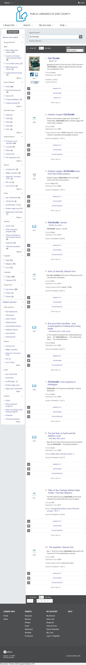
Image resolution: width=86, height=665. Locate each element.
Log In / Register (53, 636)
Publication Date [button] (9, 110)
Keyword (28, 616)
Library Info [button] (10, 25)
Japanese (9, 280)
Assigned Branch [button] (9, 42)
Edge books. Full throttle (14, 212)
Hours (5, 619)
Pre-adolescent (11, 157)
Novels (8, 296)
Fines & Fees (51, 626)
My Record (50, 616)
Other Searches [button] (9, 307)
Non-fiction (10, 289)
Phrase (27, 622)
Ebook (8, 96)
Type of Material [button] (9, 82)
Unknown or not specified (11, 142)
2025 (8, 115)
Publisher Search (12, 330)
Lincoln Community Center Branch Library (13, 57)
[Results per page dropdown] (41, 48)
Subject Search (11, 322)
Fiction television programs (11, 230)
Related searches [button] (10, 302)
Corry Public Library (13, 63)
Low (7, 267)
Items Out (50, 619)
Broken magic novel (13, 208)
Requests (50, 622)
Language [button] (7, 272)
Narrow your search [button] (10, 37)
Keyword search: (34, 32)
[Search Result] (34, 64)
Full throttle (10, 201)
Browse (28, 619)
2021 (8, 129)
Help (70, 611)
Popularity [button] (7, 256)
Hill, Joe (8, 182)
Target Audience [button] (9, 137)
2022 (8, 126)
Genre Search (10, 333)
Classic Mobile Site (73, 656)
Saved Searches (52, 629)
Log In (82, 3)
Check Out (44, 97)
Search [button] (27, 25)
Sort (68, 48)
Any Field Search (11, 312)
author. (56, 225)
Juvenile (9, 147)
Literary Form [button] (8, 285)
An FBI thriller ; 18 (12, 205)
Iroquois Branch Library (14, 73)
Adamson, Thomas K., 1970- (13, 178)
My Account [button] (46, 25)
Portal (5, 616)
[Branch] (8, 3)
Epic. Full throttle (11, 198)
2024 (8, 118)
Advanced (29, 629)
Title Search (10, 315)
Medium (9, 264)
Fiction (8, 226)
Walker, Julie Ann (12, 173)
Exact (27, 626)
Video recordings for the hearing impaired (13, 236)
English (8, 277)
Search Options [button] (36, 41)
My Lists (49, 633)
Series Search (10, 337)
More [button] (64, 25)
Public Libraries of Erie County (50, 14)
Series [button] (6, 193)
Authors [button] (6, 165)
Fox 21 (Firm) (10, 186)
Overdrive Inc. (10, 169)
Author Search (11, 319)
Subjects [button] (7, 221)
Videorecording (11, 103)
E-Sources (29, 636)
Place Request (44, 154)
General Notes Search (13, 326)
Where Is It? (44, 88)
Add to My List (55, 102)
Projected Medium (12, 99)
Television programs (13, 246)
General (9, 154)
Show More (44, 93)
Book (8, 87)
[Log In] (79, 3)
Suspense (9, 243)
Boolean (28, 633)
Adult (8, 150)
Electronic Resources (13, 90)
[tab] (13, 37)
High (8, 260)
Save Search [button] (13, 32)
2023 (8, 122)
